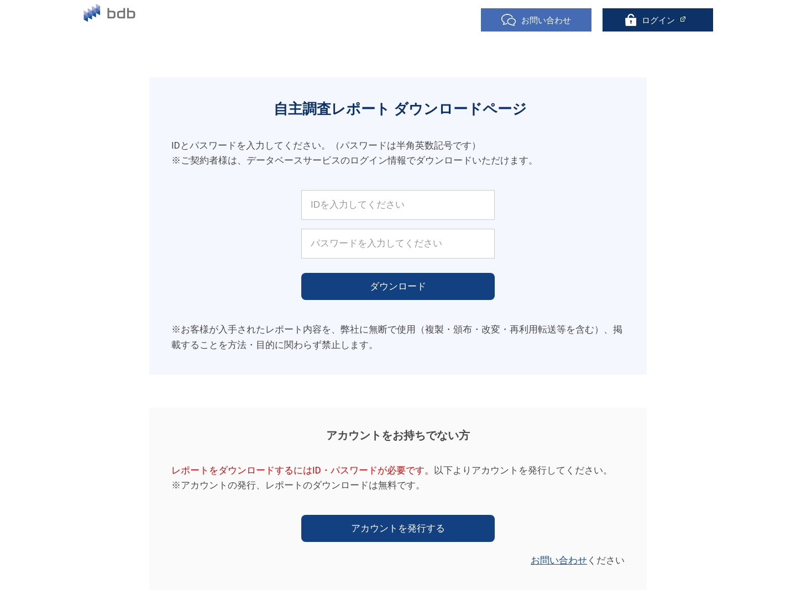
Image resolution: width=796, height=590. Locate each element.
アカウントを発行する (398, 528)
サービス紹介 (189, 20)
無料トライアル (267, 20)
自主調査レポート (353, 20)
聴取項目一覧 (435, 20)
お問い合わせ (559, 560)
